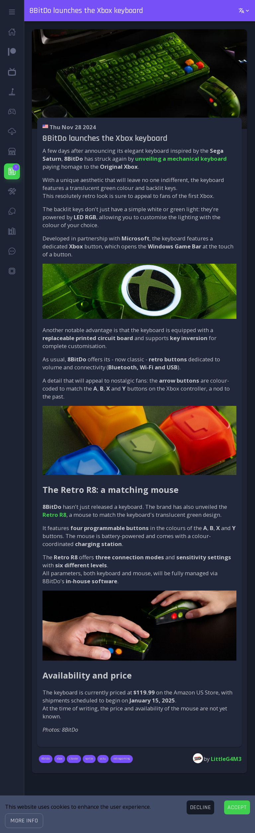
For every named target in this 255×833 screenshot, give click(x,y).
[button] (24, 820)
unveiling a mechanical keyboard (181, 158)
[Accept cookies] (237, 807)
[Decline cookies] (200, 807)
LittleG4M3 (226, 759)
